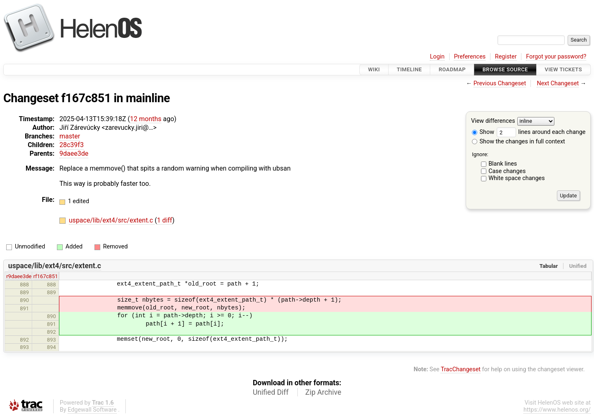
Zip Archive (323, 392)
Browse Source (505, 69)
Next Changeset (558, 83)
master (69, 136)
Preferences (470, 56)
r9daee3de (18, 276)
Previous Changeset (500, 83)
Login (437, 56)
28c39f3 (71, 145)
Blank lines (502, 163)
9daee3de (73, 153)
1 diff (164, 220)
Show (483, 132)
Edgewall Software (92, 409)
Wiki (374, 69)
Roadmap (452, 69)
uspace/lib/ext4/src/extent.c (112, 220)
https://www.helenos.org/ (557, 409)
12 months (145, 119)
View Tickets (563, 69)
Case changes (507, 171)
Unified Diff (271, 392)
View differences (493, 121)
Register (506, 56)
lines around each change (541, 132)
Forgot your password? (556, 56)
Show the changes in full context (518, 141)
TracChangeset (461, 369)
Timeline (409, 69)
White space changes (516, 178)
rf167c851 (45, 276)
